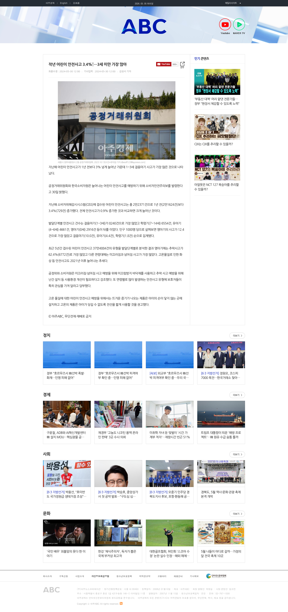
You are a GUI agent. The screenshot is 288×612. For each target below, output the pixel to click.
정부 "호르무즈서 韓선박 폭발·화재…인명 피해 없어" (65, 375)
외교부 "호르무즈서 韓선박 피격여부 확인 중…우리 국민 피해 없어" (169, 376)
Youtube (225, 26)
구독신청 (63, 576)
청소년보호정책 (124, 576)
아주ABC (144, 26)
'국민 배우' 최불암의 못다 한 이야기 (66, 553)
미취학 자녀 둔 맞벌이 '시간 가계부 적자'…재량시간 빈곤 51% (170, 435)
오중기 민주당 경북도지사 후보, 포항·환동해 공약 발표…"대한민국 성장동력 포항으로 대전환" (170, 494)
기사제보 (194, 576)
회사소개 (47, 576)
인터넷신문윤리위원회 (216, 576)
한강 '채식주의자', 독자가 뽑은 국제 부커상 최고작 (117, 553)
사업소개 (79, 576)
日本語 (76, 2)
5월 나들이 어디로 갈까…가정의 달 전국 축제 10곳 (221, 553)
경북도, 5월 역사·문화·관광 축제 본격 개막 (221, 494)
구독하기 (167, 64)
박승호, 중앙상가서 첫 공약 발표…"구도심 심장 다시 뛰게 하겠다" (118, 494)
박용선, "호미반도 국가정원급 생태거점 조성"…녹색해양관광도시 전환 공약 (66, 494)
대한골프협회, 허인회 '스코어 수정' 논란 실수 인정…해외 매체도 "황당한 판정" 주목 (170, 554)
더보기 (237, 336)
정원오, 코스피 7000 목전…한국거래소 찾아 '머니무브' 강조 (219, 376)
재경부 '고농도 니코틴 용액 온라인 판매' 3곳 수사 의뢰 (118, 435)
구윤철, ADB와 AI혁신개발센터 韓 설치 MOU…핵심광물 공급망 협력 (67, 435)
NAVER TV (239, 26)
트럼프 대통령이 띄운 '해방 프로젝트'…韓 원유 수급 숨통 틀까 (221, 435)
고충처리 (162, 576)
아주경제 (50, 2)
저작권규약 (144, 576)
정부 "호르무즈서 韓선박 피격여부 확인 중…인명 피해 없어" (118, 375)
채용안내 (178, 576)
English (63, 2)
